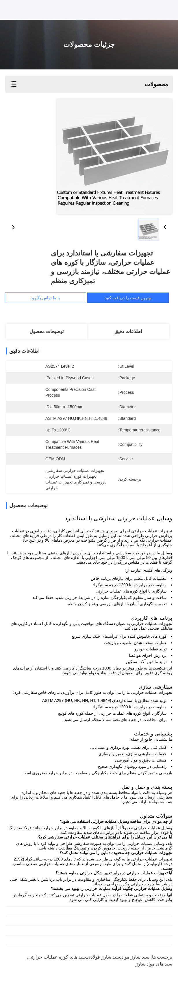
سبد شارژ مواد (135, 957)
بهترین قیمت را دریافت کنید (128, 297)
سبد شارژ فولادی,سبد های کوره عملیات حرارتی (74, 957)
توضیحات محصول (46, 331)
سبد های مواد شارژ (154, 963)
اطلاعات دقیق (128, 331)
